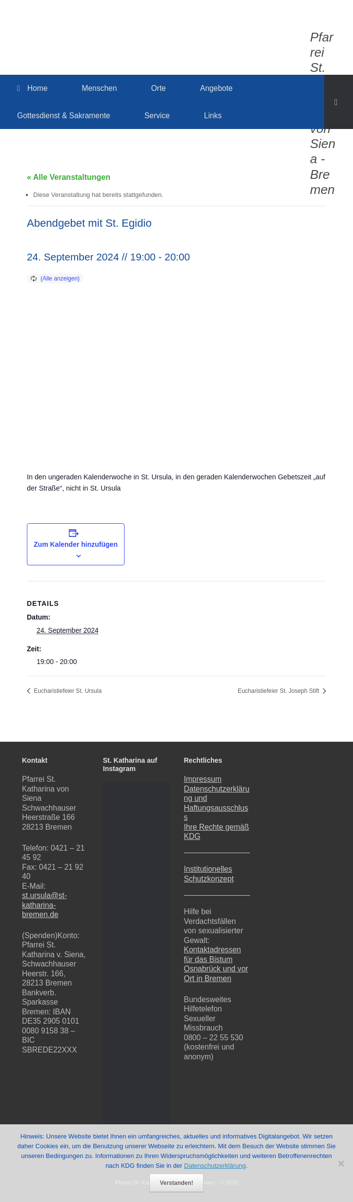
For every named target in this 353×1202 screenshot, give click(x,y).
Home (32, 88)
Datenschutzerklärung (215, 1165)
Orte (158, 88)
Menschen (99, 88)
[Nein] (341, 1163)
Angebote (216, 88)
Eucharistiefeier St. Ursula (67, 690)
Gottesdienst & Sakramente (63, 115)
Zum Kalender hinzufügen (76, 544)
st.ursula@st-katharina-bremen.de (44, 905)
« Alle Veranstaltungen (68, 177)
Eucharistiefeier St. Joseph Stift (279, 690)
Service (157, 115)
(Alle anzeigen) (60, 278)
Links (213, 115)
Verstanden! (176, 1183)
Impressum (203, 779)
